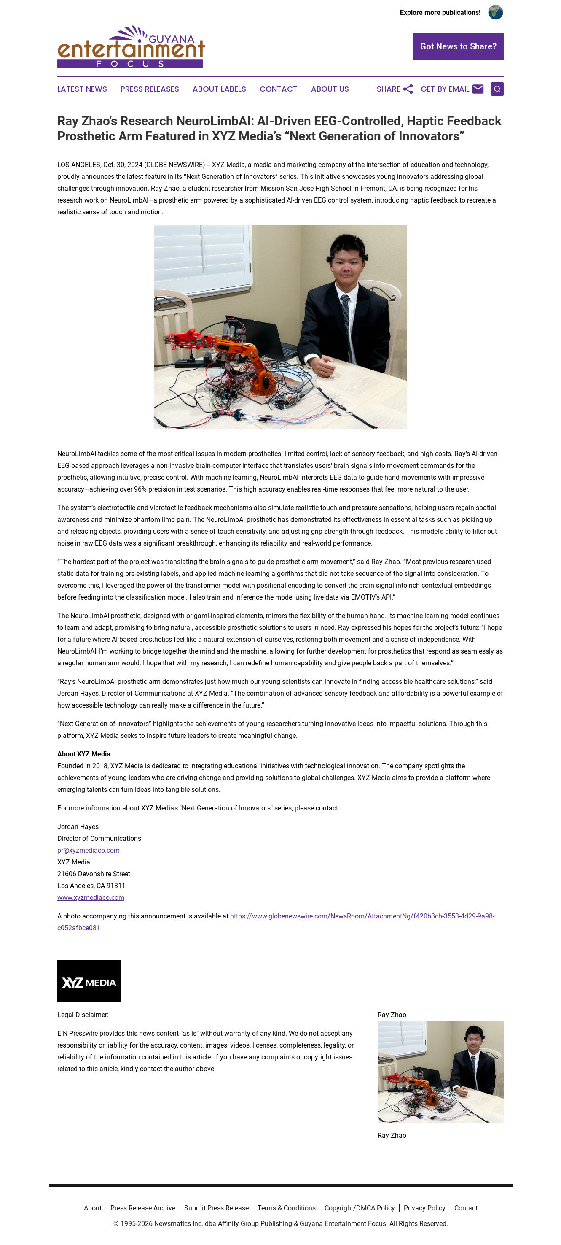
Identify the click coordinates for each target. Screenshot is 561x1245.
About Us (330, 89)
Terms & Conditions (287, 1208)
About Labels (219, 89)
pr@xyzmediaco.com (88, 850)
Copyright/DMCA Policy (360, 1208)
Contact (279, 89)
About (93, 1208)
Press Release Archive (142, 1208)
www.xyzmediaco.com (90, 898)
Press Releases (150, 89)
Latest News (82, 89)
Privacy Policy (425, 1208)
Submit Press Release (216, 1208)
